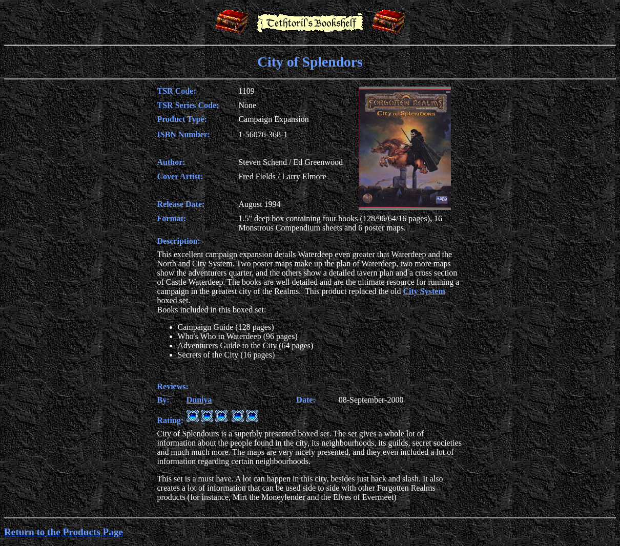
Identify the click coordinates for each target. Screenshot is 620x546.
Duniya (199, 399)
